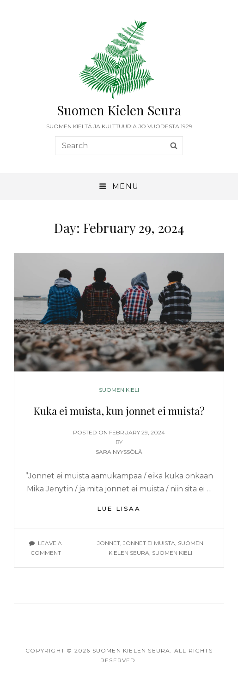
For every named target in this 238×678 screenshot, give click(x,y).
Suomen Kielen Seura (119, 110)
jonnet (108, 543)
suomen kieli (172, 552)
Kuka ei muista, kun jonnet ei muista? (119, 411)
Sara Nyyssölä (119, 451)
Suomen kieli (119, 389)
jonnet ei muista (149, 543)
